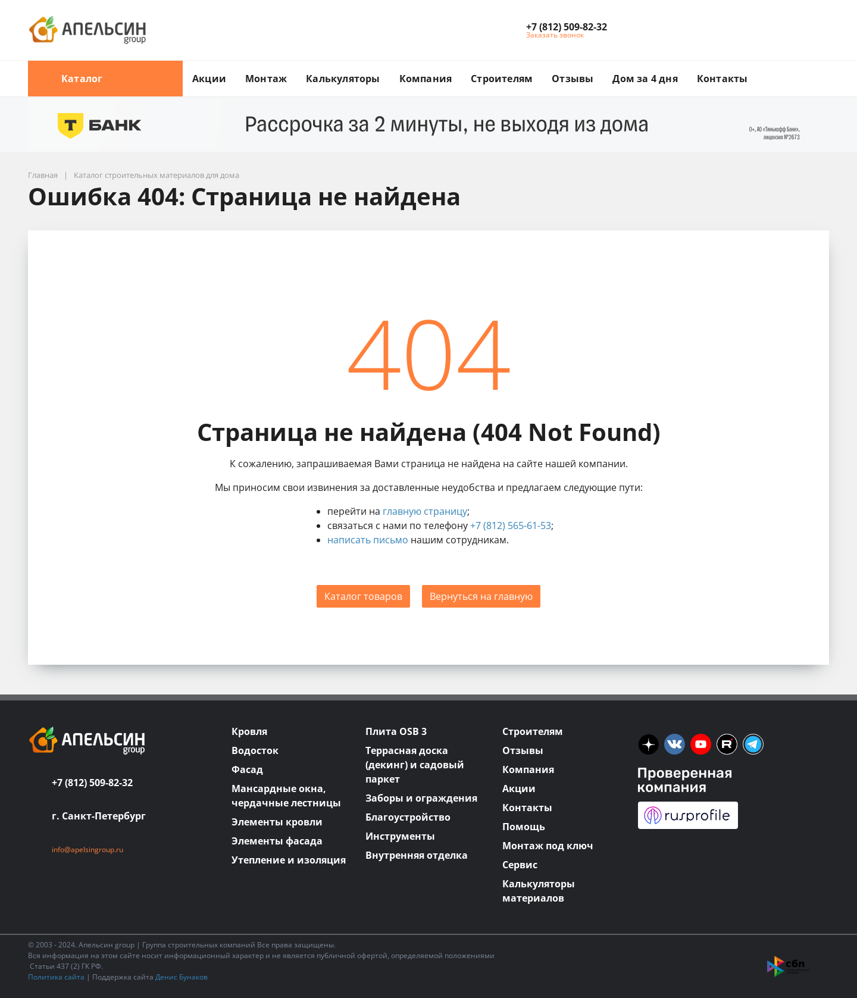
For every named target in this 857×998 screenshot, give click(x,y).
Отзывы (572, 78)
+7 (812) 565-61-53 (510, 525)
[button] (566, 27)
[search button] (824, 67)
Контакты (722, 78)
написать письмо (367, 539)
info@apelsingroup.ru (87, 849)
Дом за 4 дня (644, 78)
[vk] (674, 744)
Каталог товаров (363, 596)
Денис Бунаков (181, 977)
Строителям (502, 78)
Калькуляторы (343, 78)
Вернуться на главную (481, 596)
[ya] (648, 744)
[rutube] (727, 744)
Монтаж (266, 78)
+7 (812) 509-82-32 (92, 782)
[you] (700, 744)
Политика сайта (56, 977)
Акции (209, 78)
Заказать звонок (555, 35)
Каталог (105, 78)
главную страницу (425, 511)
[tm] (753, 744)
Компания (425, 78)
